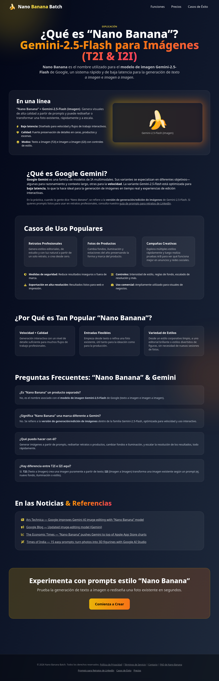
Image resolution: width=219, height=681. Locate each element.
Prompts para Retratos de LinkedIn (96, 670)
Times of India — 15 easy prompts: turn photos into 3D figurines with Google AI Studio (86, 542)
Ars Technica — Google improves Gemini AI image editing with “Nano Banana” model (85, 520)
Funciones (157, 7)
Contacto (153, 664)
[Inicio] (35, 6)
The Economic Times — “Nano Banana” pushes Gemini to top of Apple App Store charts (86, 534)
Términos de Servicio (135, 664)
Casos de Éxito (198, 7)
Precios (176, 7)
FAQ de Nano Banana (171, 664)
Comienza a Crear (109, 604)
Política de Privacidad (111, 664)
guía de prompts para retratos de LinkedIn (145, 203)
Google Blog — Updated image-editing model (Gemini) (64, 527)
